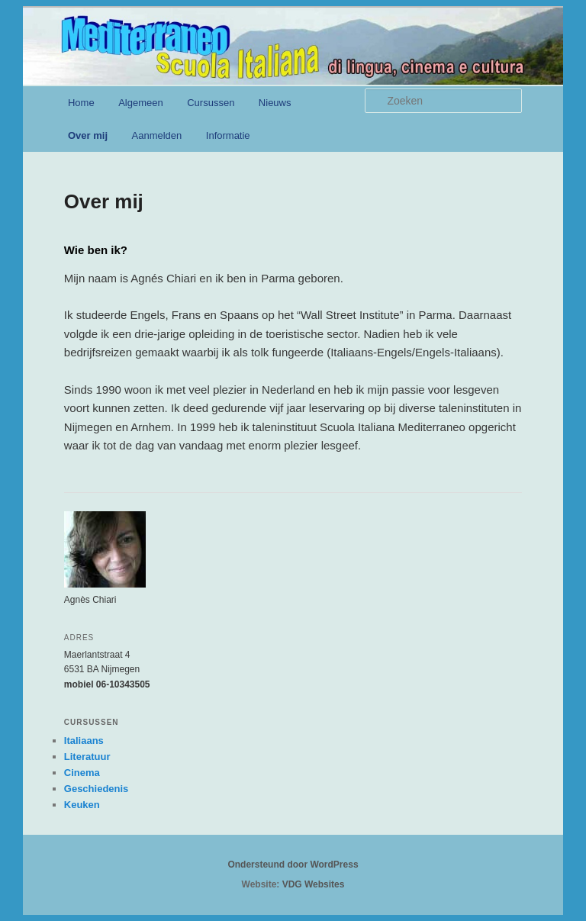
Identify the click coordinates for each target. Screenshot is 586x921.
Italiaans (84, 740)
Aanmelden (157, 135)
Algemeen (140, 102)
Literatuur (87, 756)
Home (81, 102)
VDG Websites (313, 884)
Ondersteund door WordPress (292, 864)
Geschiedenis (96, 788)
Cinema (82, 772)
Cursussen (210, 102)
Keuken (82, 804)
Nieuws (275, 102)
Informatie (228, 135)
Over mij (88, 135)
